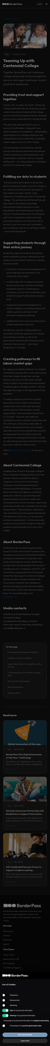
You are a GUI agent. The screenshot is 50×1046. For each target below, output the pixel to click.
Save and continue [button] (25, 1035)
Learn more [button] (25, 1041)
